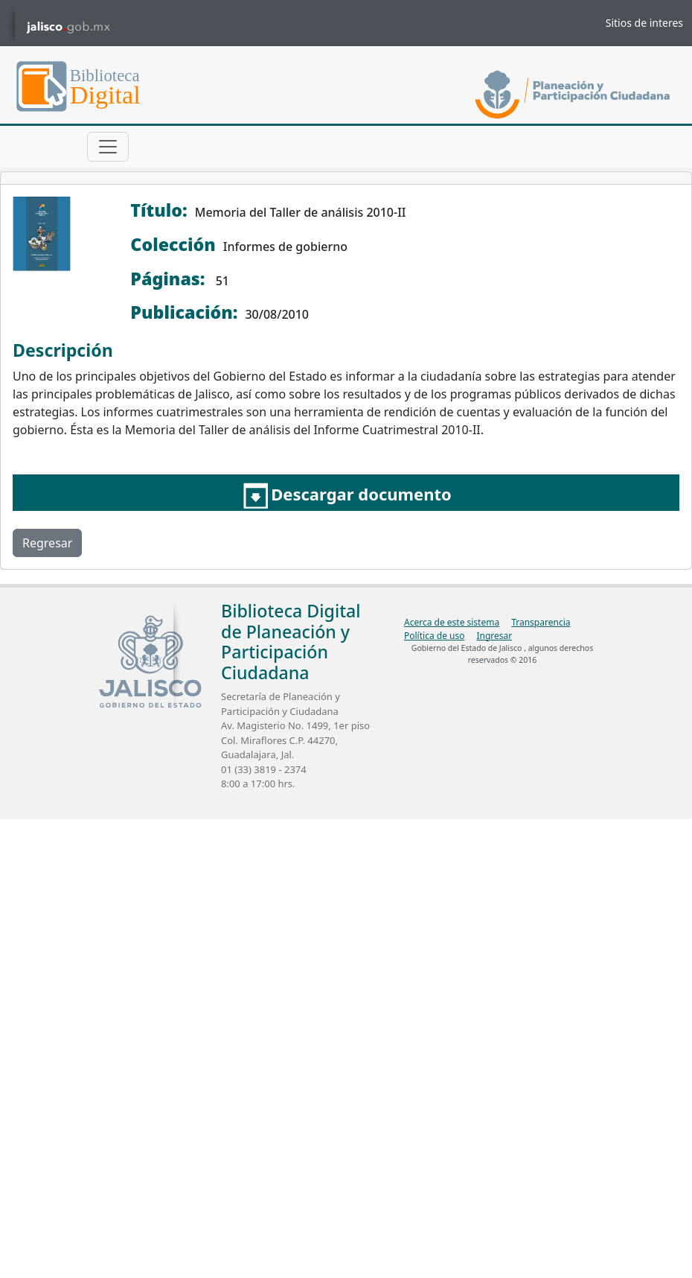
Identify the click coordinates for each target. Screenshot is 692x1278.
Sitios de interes (644, 23)
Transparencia (540, 622)
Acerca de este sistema (451, 622)
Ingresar (494, 635)
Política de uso (434, 635)
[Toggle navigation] (108, 147)
